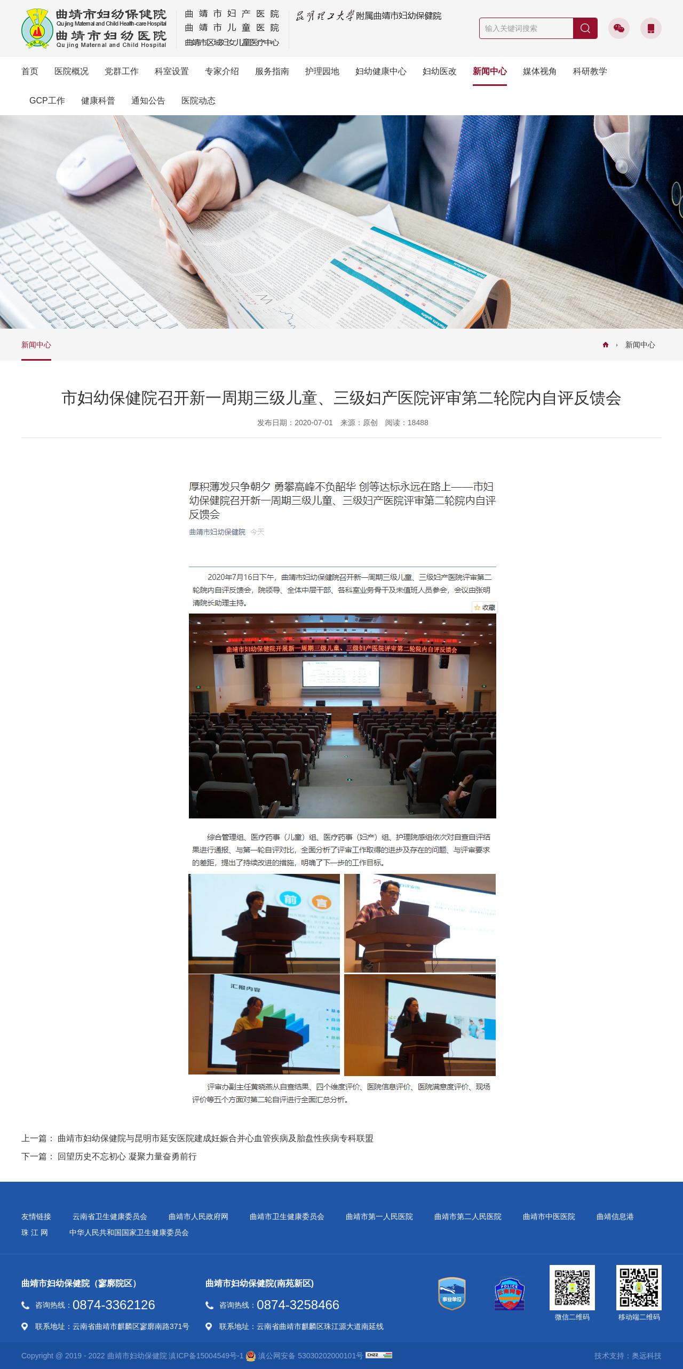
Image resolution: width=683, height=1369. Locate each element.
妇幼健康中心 (381, 71)
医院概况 (71, 71)
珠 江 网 (34, 1232)
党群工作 (122, 71)
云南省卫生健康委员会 (110, 1216)
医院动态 (198, 100)
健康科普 (98, 100)
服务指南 (272, 71)
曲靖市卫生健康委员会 (287, 1216)
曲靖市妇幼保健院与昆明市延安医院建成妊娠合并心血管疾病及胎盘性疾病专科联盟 (216, 1138)
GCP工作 (47, 100)
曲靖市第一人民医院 (379, 1216)
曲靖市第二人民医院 (468, 1216)
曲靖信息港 (615, 1216)
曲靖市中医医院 (549, 1216)
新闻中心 (490, 71)
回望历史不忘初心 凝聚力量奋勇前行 (127, 1156)
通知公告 (148, 100)
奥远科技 (647, 1355)
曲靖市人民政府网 (198, 1216)
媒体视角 (540, 71)
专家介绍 (222, 71)
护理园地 (322, 71)
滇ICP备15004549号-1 (206, 1355)
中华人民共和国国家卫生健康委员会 (129, 1232)
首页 (29, 71)
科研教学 (590, 71)
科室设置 (172, 71)
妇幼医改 (440, 71)
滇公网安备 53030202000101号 (304, 1356)
